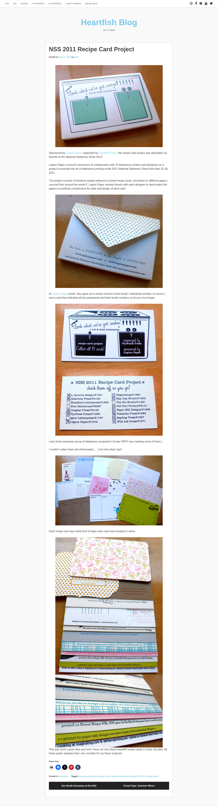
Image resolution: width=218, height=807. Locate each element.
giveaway (82, 776)
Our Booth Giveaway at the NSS (78, 785)
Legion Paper (73, 153)
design (24, 4)
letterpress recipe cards (99, 776)
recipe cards (152, 776)
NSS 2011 (141, 776)
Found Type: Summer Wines (139, 785)
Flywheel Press (108, 153)
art (15, 4)
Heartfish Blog (109, 22)
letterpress (55, 4)
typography (38, 4)
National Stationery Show (123, 776)
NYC (7, 4)
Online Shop (91, 4)
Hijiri (76, 57)
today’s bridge (73, 4)
